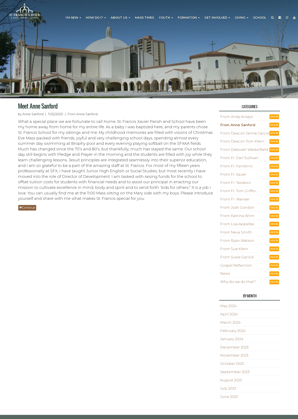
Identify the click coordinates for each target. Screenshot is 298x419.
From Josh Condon (237, 207)
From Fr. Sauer (233, 174)
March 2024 (230, 322)
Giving (241, 17)
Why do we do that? (238, 282)
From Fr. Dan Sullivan (239, 158)
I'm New (73, 17)
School (259, 17)
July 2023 (228, 388)
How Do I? (96, 17)
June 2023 (229, 397)
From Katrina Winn (237, 216)
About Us (120, 17)
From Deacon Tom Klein (242, 141)
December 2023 (234, 347)
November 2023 (234, 355)
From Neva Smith (236, 232)
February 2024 (233, 331)
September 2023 (235, 372)
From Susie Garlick (237, 257)
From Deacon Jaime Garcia (244, 133)
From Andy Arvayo (236, 117)
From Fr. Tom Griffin (238, 191)
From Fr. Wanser (235, 199)
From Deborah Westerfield (244, 149)
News (225, 273)
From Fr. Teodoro (235, 183)
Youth (166, 17)
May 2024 (228, 306)
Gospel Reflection (236, 265)
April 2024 (229, 314)
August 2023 (231, 380)
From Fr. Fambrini (236, 166)
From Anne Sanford (237, 125)
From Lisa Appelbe (237, 224)
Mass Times (144, 17)
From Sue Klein (234, 249)
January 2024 (231, 339)
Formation (189, 17)
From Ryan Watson (237, 240)
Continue (27, 208)
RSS (274, 116)
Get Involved (217, 17)
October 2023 (232, 364)
